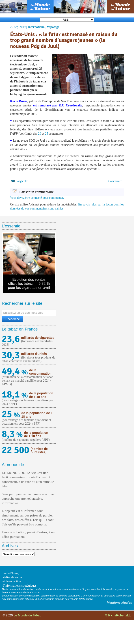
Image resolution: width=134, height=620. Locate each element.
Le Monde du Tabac (27, 615)
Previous (9, 259)
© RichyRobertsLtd (118, 615)
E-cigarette (21, 181)
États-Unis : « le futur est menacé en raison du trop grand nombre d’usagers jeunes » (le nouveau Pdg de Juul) (63, 40)
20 (39, 133)
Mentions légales (119, 602)
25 (46, 133)
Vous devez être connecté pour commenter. (37, 197)
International (36, 27)
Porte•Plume (10, 573)
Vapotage (53, 27)
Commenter (115, 181)
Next (48, 259)
